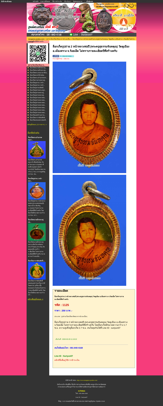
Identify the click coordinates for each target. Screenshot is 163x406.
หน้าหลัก (36, 1)
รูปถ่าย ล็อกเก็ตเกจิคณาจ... (36, 65)
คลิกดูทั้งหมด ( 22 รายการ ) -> (37, 124)
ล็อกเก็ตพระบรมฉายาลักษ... (39, 73)
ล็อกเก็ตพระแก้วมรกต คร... (38, 78)
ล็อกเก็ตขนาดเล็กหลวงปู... (38, 68)
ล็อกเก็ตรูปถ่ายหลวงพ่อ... (38, 97)
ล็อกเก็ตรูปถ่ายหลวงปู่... (37, 92)
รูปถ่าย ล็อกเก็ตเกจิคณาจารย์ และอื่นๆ (58, 39)
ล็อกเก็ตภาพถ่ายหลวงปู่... (38, 80)
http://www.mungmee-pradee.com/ (87, 380)
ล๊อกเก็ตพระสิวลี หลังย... (37, 75)
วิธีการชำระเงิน (57, 1)
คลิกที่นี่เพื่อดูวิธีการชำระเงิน (66, 360)
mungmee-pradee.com (36, 39)
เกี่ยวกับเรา (67, 1)
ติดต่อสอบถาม (78, 1)
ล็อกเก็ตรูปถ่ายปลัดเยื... (37, 87)
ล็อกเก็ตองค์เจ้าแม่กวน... (38, 115)
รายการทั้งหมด (45, 1)
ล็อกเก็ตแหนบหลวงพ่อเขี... (38, 120)
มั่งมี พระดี (60, 384)
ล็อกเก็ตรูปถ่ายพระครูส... (38, 90)
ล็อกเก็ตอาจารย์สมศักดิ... (38, 117)
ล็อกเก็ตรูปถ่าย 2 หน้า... (37, 82)
